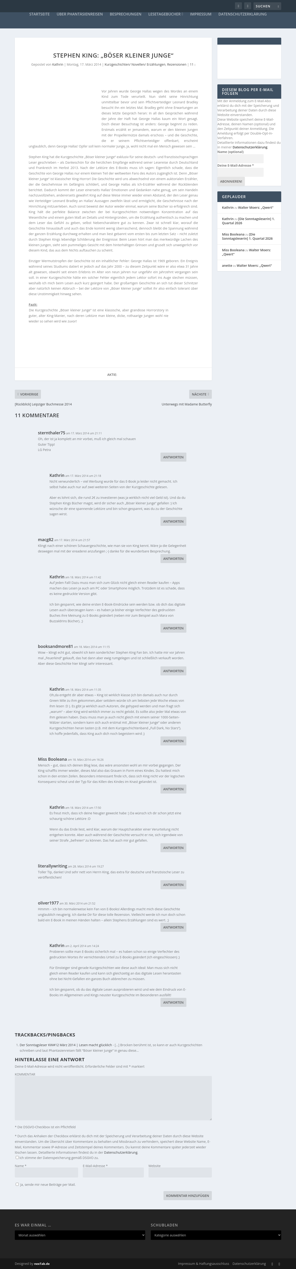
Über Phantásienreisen (80, 14)
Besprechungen (126, 14)
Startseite (39, 14)
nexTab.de (42, 1264)
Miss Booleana (52, 759)
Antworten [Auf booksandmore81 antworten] (173, 671)
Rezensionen (176, 64)
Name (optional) (230, 152)
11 (192, 64)
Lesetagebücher (164, 14)
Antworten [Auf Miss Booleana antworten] (173, 789)
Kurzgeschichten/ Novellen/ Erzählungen (135, 64)
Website (154, 1166)
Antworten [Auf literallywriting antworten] (173, 885)
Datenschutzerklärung (243, 14)
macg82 (45, 539)
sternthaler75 (51, 432)
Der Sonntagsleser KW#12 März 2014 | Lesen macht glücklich (66, 1045)
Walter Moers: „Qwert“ (255, 207)
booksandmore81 (55, 646)
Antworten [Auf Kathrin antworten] (173, 521)
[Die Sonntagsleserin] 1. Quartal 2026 (248, 221)
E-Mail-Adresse (95, 1166)
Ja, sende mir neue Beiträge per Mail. (46, 1184)
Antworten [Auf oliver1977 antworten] (173, 927)
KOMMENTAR (25, 1074)
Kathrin (57, 64)
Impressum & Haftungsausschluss (203, 1263)
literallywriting (52, 866)
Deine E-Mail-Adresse (235, 165)
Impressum (201, 14)
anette (227, 265)
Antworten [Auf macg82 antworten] (173, 558)
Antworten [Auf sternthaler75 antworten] (173, 457)
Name (21, 1166)
